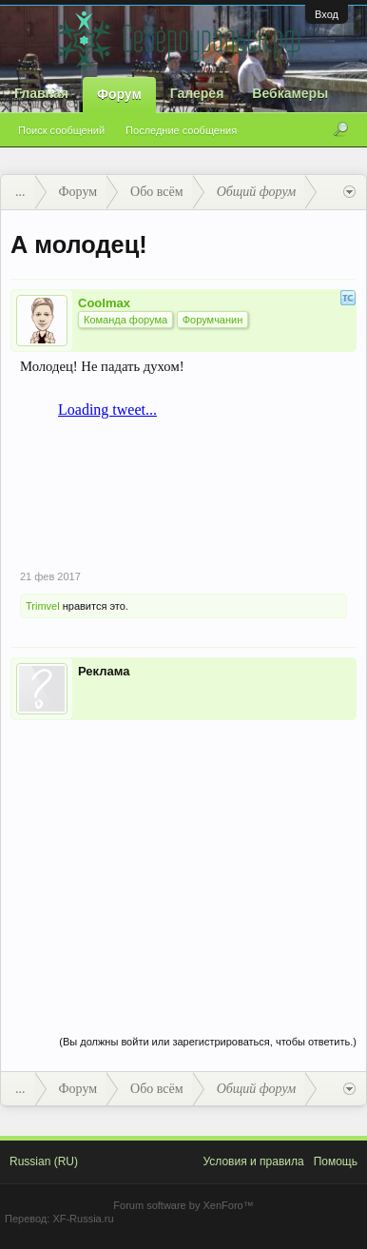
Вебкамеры (290, 93)
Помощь (335, 1161)
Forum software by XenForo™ (183, 1205)
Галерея (197, 93)
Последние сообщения (181, 130)
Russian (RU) (44, 1161)
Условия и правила (253, 1161)
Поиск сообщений (61, 130)
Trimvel (43, 606)
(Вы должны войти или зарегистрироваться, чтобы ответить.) (208, 1041)
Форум (119, 94)
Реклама (103, 671)
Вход (326, 14)
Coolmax (104, 303)
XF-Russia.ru (82, 1218)
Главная (41, 93)
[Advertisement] (183, 858)
